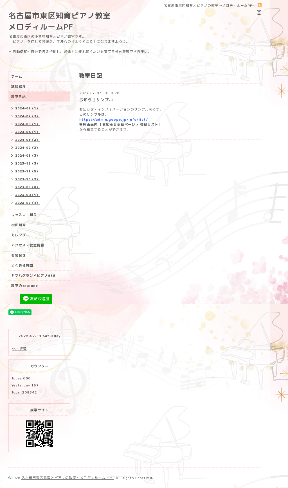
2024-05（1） (27, 124)
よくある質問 (22, 265)
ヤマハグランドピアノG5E (33, 275)
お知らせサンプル (96, 99)
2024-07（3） (27, 116)
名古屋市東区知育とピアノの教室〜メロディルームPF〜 (67, 477)
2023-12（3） (27, 163)
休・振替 (19, 348)
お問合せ (18, 255)
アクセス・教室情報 (27, 245)
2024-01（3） (27, 155)
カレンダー (20, 235)
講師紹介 (18, 86)
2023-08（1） (27, 195)
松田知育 (18, 224)
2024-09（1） (27, 108)
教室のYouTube (24, 285)
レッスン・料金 (24, 214)
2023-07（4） (27, 203)
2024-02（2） (27, 147)
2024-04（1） (27, 132)
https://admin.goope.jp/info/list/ (113, 119)
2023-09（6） (27, 187)
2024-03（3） (27, 140)
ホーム (16, 76)
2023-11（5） (27, 171)
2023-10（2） (27, 179)
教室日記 (18, 96)
